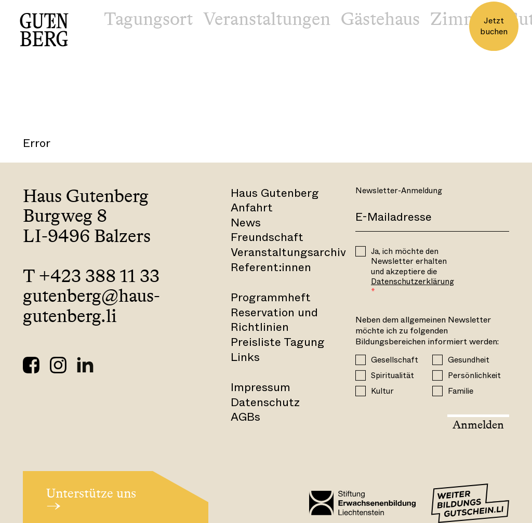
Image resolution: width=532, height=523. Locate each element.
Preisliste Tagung (278, 342)
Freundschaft (267, 237)
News (246, 222)
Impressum (260, 387)
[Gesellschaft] (360, 359)
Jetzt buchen (494, 26)
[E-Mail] (432, 218)
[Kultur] (360, 390)
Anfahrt (252, 207)
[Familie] (437, 390)
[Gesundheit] (437, 359)
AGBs (245, 417)
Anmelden (478, 425)
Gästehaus (380, 19)
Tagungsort (148, 19)
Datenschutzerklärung (412, 281)
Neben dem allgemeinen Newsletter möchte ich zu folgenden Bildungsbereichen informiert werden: (427, 331)
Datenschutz (265, 402)
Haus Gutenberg (275, 193)
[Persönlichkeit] (437, 375)
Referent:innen (271, 267)
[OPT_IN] (360, 251)
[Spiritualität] (360, 375)
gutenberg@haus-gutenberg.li (91, 306)
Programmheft (271, 297)
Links (245, 357)
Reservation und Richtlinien (274, 320)
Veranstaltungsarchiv (288, 252)
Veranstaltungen (266, 19)
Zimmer (462, 19)
